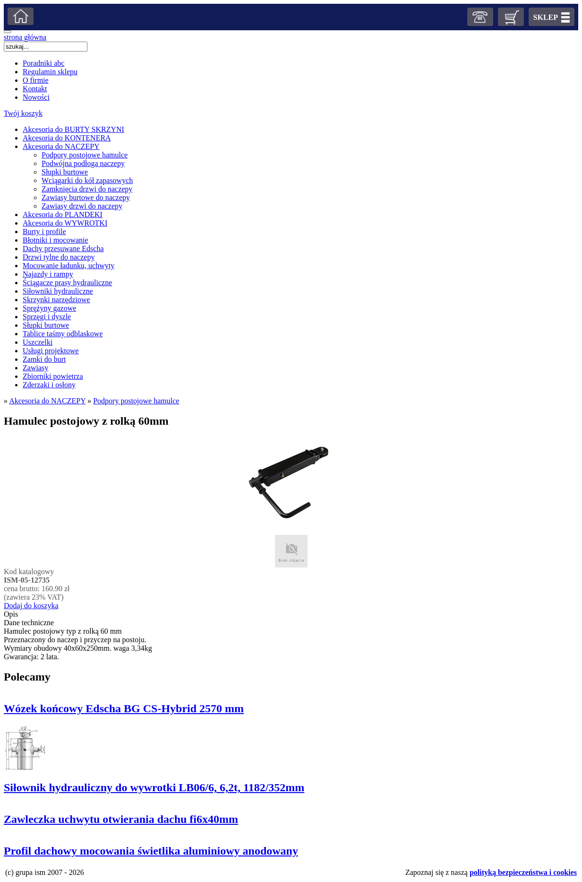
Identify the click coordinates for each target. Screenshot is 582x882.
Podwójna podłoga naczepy (83, 163)
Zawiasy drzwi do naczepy (82, 206)
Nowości (36, 97)
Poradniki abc (43, 63)
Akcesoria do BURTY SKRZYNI (73, 129)
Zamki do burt (44, 359)
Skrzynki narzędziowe (56, 300)
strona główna (25, 37)
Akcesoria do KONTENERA (67, 138)
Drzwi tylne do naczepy (58, 257)
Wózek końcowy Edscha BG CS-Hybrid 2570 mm (124, 708)
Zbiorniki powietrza (53, 376)
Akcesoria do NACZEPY (61, 146)
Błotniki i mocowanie (55, 240)
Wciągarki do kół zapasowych (87, 180)
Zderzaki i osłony (49, 385)
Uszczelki (37, 342)
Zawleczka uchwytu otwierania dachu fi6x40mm (121, 819)
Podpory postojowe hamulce (85, 155)
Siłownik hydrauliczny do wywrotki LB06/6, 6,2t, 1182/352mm (154, 787)
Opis (11, 614)
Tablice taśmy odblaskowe (63, 334)
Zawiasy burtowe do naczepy (86, 197)
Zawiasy (35, 368)
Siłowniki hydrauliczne (58, 291)
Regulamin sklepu (50, 72)
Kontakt (35, 89)
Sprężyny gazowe (49, 308)
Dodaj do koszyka (31, 606)
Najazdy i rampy (48, 274)
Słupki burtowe (65, 172)
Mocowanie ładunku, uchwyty (68, 266)
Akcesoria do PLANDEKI (63, 214)
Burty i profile (44, 231)
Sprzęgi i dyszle (47, 317)
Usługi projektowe (51, 351)
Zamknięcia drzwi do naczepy (87, 189)
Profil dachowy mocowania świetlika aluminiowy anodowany (151, 851)
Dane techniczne (29, 623)
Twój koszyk (23, 113)
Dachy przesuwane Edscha (63, 249)
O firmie (36, 80)
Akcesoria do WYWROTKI (65, 223)
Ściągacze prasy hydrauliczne (67, 283)
